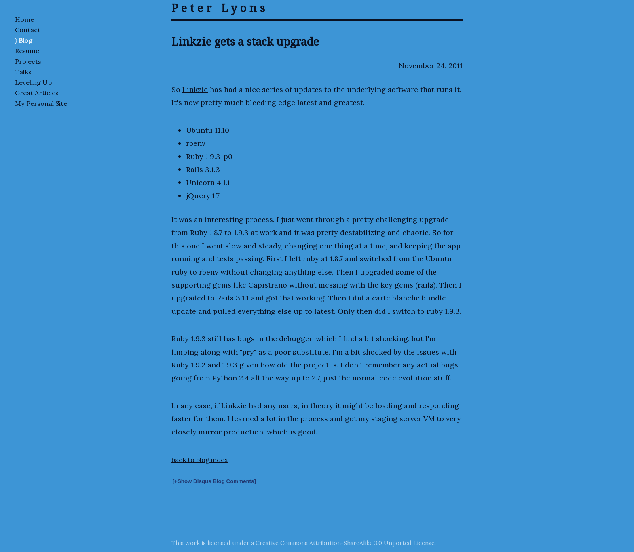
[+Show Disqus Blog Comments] (214, 481)
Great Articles (37, 93)
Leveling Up (33, 82)
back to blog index (199, 459)
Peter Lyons (219, 8)
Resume (27, 51)
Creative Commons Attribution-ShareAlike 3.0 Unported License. (345, 543)
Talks (23, 72)
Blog (25, 40)
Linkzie (195, 89)
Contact (27, 30)
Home (24, 19)
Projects (28, 61)
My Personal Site (41, 103)
